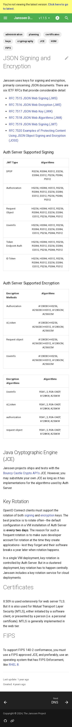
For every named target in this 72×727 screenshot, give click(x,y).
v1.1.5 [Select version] (43, 18)
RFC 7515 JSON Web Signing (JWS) (33, 98)
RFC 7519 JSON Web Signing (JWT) (33, 124)
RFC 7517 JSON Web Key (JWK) (31, 111)
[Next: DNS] (59, 700)
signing (29, 515)
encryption (48, 515)
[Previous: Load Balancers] (5, 700)
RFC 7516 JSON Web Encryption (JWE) (35, 105)
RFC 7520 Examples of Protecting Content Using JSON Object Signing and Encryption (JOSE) (37, 135)
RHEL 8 (14, 664)
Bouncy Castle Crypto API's (21, 473)
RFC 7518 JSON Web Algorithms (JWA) (35, 118)
